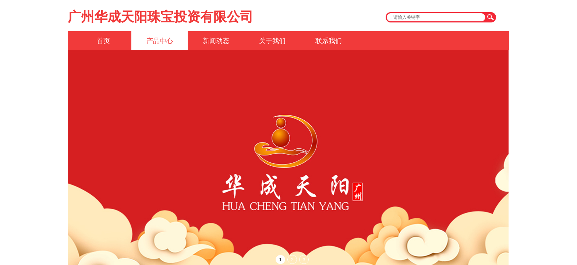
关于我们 (272, 41)
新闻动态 (216, 41)
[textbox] (436, 17)
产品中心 (159, 41)
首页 (103, 41)
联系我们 (328, 41)
